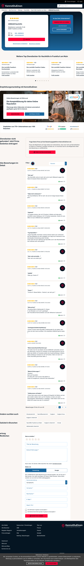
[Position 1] (35, 80)
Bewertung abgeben (34, 43)
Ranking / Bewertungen (23, 535)
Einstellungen (28, 525)
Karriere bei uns (6, 548)
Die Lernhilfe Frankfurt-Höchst (61, 67)
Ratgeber (25, 11)
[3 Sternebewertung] (32, 439)
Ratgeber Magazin (7, 530)
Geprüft (61, 181)
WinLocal (4, 543)
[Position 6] (46, 80)
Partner (39, 530)
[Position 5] (44, 80)
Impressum (5, 541)
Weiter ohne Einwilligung (35, 563)
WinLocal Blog (6, 546)
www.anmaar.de (19, 35)
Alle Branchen (15, 11)
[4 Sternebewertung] (35, 439)
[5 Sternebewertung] (38, 439)
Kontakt (39, 533)
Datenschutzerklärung (34, 511)
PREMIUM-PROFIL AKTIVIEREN (61, 22)
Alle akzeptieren (51, 563)
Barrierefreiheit (41, 535)
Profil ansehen (12, 75)
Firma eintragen (6, 533)
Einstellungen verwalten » (52, 560)
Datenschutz (20, 525)
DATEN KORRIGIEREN (62, 29)
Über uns (39, 525)
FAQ (18, 533)
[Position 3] (39, 80)
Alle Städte (5, 11)
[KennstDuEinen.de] (12, 6)
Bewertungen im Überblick (20, 43)
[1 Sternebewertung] (27, 439)
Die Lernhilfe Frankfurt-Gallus (36, 67)
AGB (30, 509)
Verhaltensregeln (56, 463)
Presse (39, 527)
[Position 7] (48, 80)
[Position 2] (37, 80)
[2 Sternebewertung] (29, 439)
